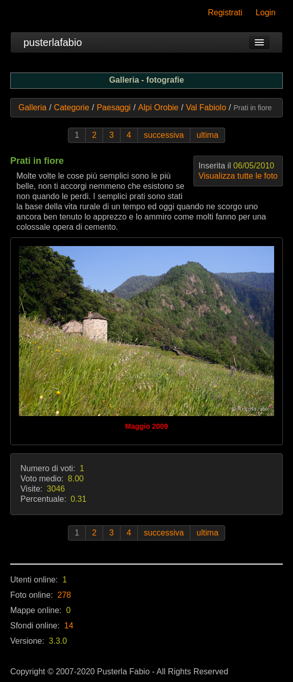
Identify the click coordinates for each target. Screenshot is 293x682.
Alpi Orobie (158, 107)
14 (69, 625)
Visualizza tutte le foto (238, 176)
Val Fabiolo (206, 107)
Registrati (225, 12)
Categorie (71, 107)
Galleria (32, 107)
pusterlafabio (52, 42)
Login (266, 12)
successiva (164, 135)
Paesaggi (113, 107)
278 (64, 595)
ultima (207, 135)
